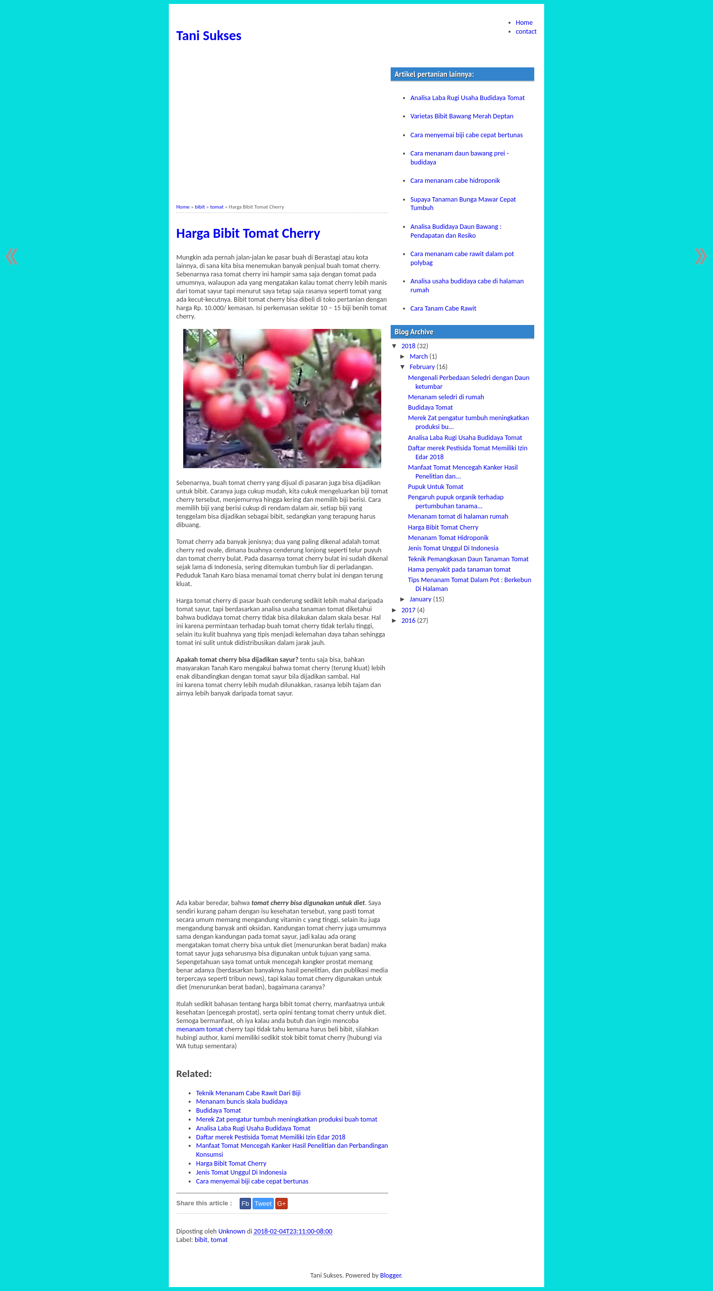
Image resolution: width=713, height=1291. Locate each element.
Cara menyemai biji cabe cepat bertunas (252, 1181)
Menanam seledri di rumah (446, 397)
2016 (409, 620)
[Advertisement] (282, 134)
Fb (245, 1203)
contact (526, 31)
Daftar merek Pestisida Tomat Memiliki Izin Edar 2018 (271, 1137)
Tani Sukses (209, 35)
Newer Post (13, 256)
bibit (200, 207)
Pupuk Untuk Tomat (435, 487)
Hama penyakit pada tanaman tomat (459, 569)
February (422, 367)
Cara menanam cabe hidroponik (455, 180)
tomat (216, 207)
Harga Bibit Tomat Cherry (248, 233)
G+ (281, 1203)
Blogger (390, 1275)
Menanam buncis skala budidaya (242, 1101)
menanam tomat (199, 1029)
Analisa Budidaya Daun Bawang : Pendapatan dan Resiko (456, 231)
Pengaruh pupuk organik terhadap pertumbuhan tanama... (456, 501)
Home (524, 22)
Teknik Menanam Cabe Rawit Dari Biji (248, 1093)
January (421, 599)
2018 (409, 346)
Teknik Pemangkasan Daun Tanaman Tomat (468, 559)
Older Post (699, 256)
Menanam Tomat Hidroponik (448, 538)
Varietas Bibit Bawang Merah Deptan (461, 116)
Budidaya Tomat (218, 1110)
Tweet (263, 1203)
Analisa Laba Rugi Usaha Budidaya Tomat (253, 1128)
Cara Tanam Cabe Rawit (443, 308)
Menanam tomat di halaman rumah (458, 516)
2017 (409, 610)
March (419, 356)
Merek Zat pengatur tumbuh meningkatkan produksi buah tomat (286, 1119)
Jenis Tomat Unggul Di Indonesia (241, 1172)
